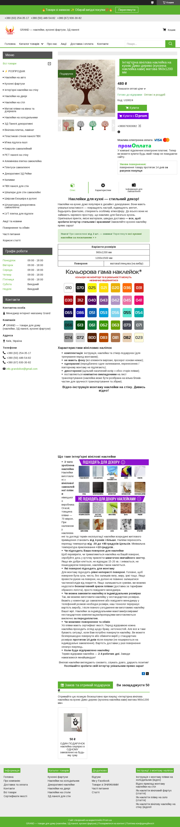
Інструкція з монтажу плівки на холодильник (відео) (154, 778)
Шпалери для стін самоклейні (23, 192)
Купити (134, 107)
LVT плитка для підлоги (19, 213)
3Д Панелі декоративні (19, 123)
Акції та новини (12, 221)
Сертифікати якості (15, 796)
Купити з (135, 116)
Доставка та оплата (16, 784)
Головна (10, 43)
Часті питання (11, 234)
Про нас (52, 43)
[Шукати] (170, 43)
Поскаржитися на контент (111, 823)
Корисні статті (12, 240)
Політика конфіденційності (140, 823)
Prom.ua (107, 820)
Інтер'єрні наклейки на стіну (21, 89)
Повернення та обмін (16, 227)
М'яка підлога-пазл (16, 142)
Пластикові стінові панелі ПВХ (23, 136)
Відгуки (96, 776)
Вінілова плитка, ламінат (19, 129)
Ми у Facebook (100, 780)
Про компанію (12, 780)
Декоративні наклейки (61, 784)
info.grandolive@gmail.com (21, 368)
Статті (96, 792)
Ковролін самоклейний (18, 148)
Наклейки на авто (15, 77)
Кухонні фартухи (15, 83)
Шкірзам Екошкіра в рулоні (21, 198)
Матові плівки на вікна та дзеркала (19, 110)
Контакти (102, 43)
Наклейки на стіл (15, 102)
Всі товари (9, 63)
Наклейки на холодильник (63, 780)
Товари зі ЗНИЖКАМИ (105, 784)
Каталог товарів (29, 43)
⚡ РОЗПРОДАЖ (15, 71)
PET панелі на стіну (16, 154)
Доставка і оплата (81, 43)
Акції (64, 43)
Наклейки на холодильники (21, 117)
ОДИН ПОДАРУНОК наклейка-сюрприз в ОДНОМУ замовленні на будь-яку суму (72, 749)
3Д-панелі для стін (59, 796)
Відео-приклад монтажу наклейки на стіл (150, 785)
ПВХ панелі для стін (17, 186)
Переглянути (126, 9)
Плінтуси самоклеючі (17, 167)
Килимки (10, 179)
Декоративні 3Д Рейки (18, 173)
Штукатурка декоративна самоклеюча (20, 206)
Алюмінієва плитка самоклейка (23, 161)
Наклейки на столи (59, 792)
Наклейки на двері (16, 96)
